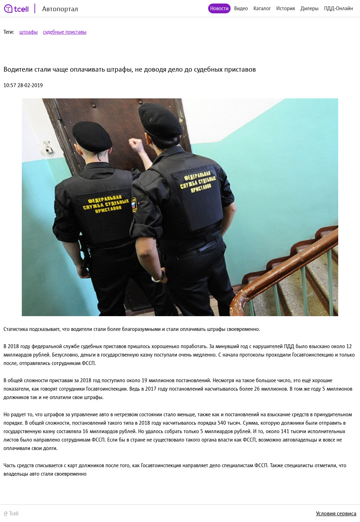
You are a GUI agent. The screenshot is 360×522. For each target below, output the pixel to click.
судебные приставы (64, 31)
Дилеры (310, 8)
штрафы (28, 31)
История (285, 8)
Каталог (262, 8)
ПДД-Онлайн (338, 8)
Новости (219, 8)
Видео (241, 8)
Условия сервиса (336, 513)
